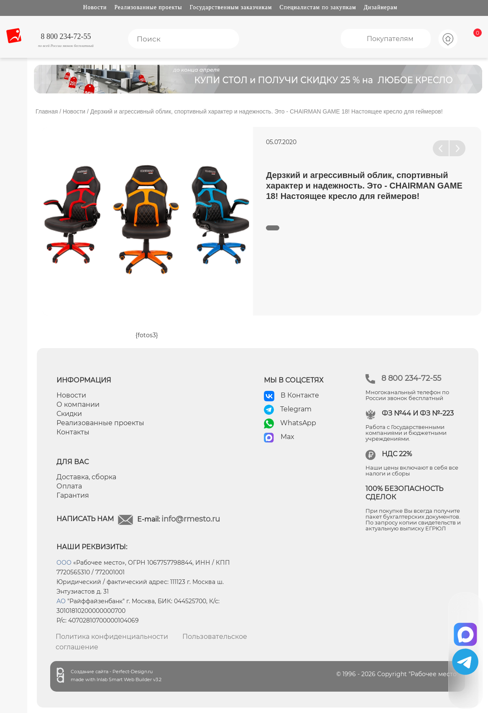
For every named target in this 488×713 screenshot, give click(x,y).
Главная (47, 111)
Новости (95, 7)
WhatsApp (298, 423)
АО (61, 601)
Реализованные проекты (148, 7)
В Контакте (300, 395)
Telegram (296, 409)
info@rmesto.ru (190, 519)
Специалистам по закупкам (318, 7)
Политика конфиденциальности (112, 637)
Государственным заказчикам (231, 7)
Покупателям (390, 39)
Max (287, 437)
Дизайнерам (381, 7)
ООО (64, 562)
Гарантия (72, 495)
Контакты (72, 432)
